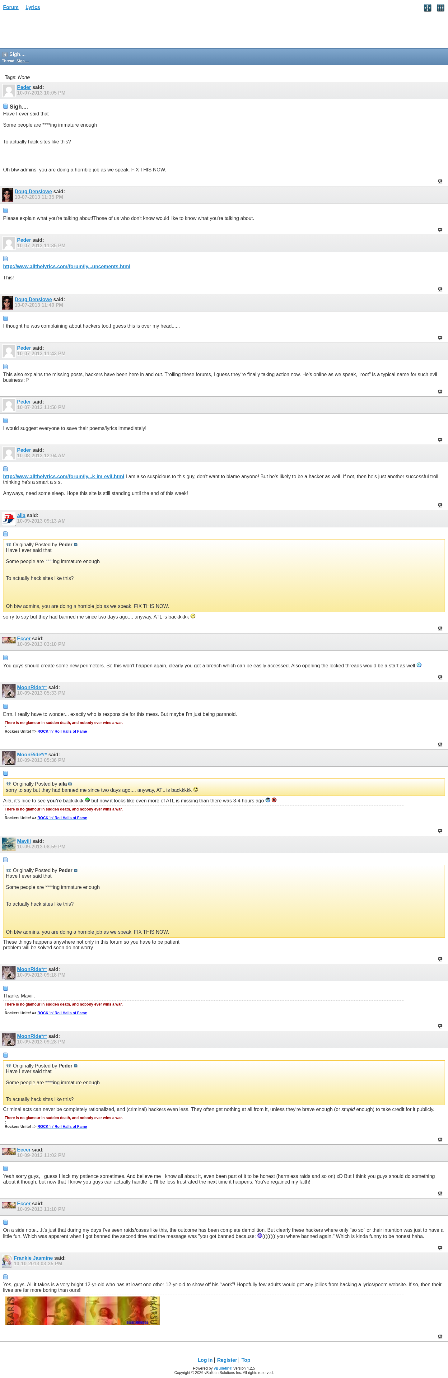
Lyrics (33, 7)
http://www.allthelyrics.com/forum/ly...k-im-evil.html (63, 476)
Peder (24, 87)
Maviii (24, 841)
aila (21, 515)
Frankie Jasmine (33, 1258)
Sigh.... (22, 61)
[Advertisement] (50, 31)
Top (245, 1360)
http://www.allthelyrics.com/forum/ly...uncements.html (66, 266)
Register (227, 1360)
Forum (11, 7)
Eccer (24, 638)
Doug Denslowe (33, 191)
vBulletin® (223, 1368)
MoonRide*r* (32, 687)
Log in (205, 1360)
